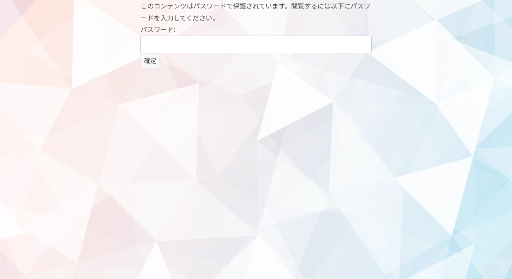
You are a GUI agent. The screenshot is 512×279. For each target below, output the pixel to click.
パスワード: (256, 38)
